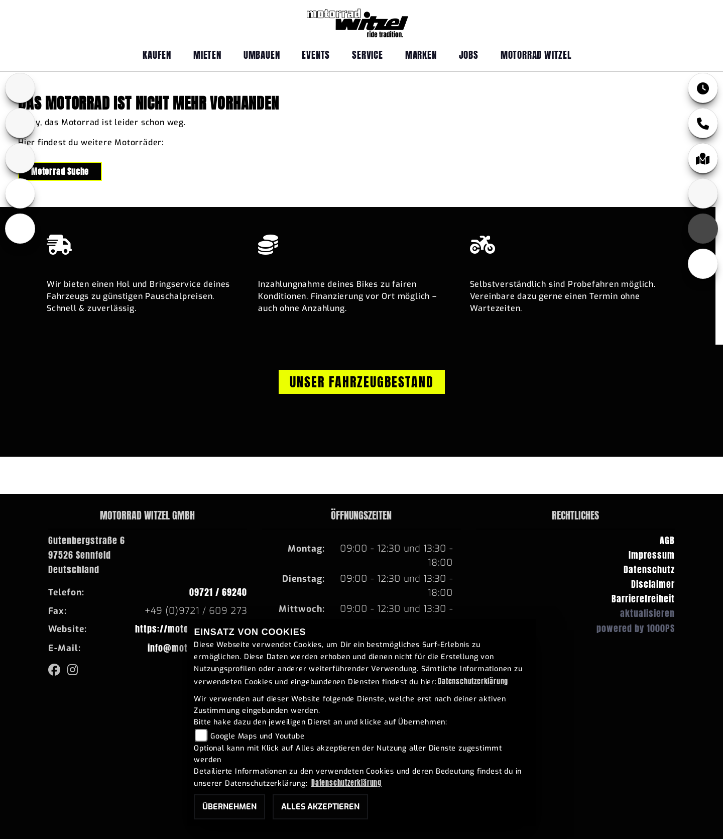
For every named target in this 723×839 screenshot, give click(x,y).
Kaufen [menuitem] (157, 54)
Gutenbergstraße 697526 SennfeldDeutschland (86, 555)
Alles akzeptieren (320, 806)
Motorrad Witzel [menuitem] (536, 54)
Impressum (652, 555)
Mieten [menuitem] (207, 54)
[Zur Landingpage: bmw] (20, 88)
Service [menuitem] (367, 54)
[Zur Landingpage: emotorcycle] (20, 229)
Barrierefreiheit (643, 598)
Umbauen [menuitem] (262, 54)
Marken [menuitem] (421, 54)
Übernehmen (229, 806)
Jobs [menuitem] (468, 54)
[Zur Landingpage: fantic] (20, 158)
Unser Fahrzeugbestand (362, 381)
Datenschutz (649, 569)
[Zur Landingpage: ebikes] (20, 193)
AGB (667, 540)
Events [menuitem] (316, 54)
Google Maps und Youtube (257, 736)
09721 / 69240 (218, 592)
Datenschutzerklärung (473, 681)
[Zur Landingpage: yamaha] (20, 123)
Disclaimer (653, 584)
